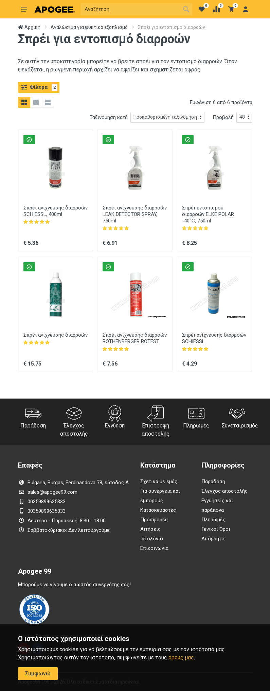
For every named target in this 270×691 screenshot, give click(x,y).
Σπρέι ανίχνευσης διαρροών (55, 335)
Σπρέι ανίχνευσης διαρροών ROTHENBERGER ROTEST (135, 338)
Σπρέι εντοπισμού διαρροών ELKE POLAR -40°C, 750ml (208, 214)
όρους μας (181, 657)
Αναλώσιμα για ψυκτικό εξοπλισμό (89, 27)
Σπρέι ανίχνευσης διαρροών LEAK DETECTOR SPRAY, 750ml (135, 214)
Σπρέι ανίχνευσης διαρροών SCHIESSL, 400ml (55, 211)
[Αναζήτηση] (130, 9)
